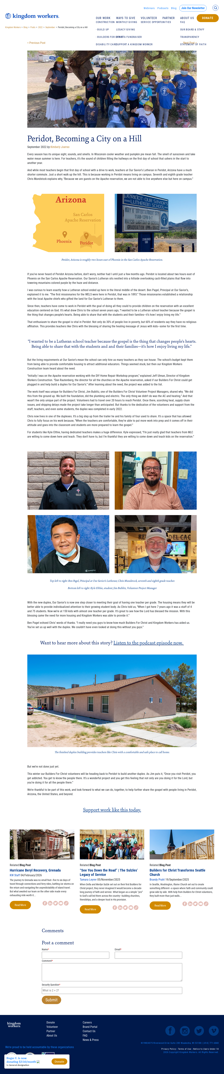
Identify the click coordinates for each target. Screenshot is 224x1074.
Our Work (103, 18)
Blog (174, 8)
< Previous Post (36, 43)
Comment (47, 960)
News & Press (91, 1040)
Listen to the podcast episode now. (148, 642)
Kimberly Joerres (59, 147)
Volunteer (149, 18)
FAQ (85, 1035)
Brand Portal (90, 1027)
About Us (187, 18)
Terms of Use (184, 1049)
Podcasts (162, 8)
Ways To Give (125, 18)
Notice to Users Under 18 (206, 1049)
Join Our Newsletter (193, 8)
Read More (20, 905)
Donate (207, 18)
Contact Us (89, 1031)
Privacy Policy (168, 1049)
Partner (168, 18)
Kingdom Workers (13, 27)
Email (118, 949)
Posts (32, 27)
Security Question (51, 984)
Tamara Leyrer (88, 879)
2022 (40, 27)
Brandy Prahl (157, 879)
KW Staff (15, 875)
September (50, 27)
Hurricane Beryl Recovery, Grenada (35, 870)
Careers (87, 1022)
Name (45, 949)
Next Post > (190, 43)
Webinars (149, 8)
